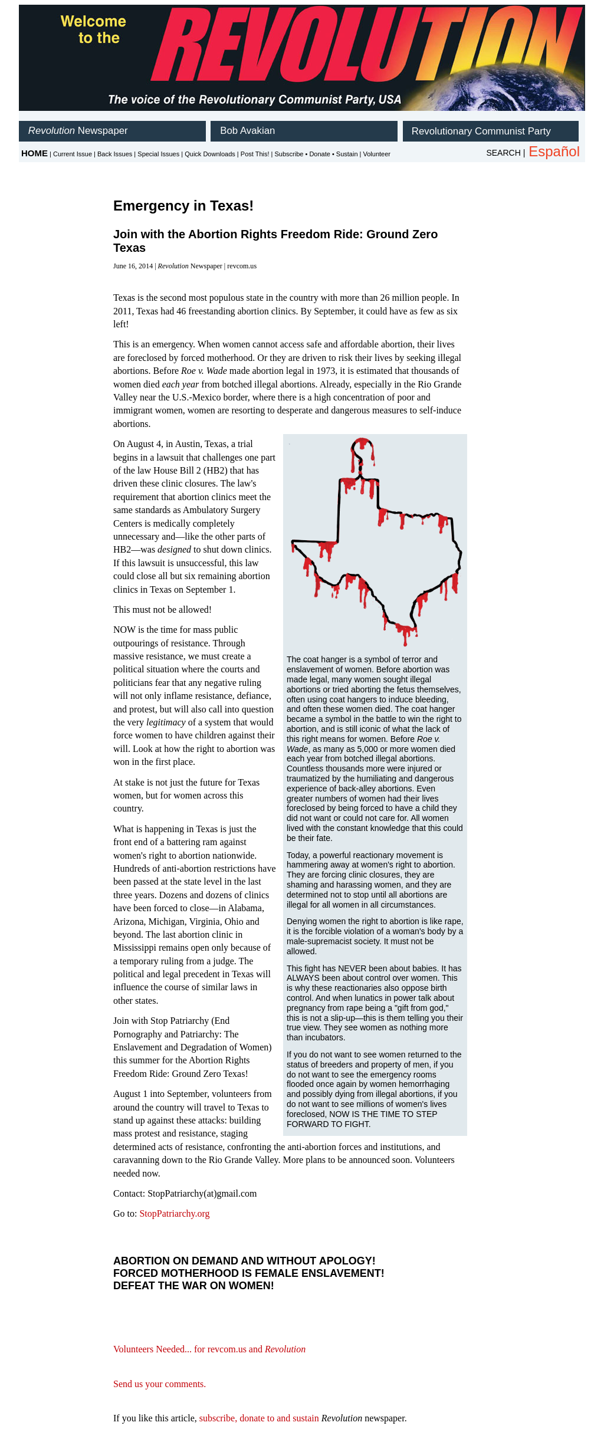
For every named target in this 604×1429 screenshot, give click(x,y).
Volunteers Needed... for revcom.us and (209, 1349)
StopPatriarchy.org (174, 1213)
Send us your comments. (159, 1384)
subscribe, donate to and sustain (259, 1418)
